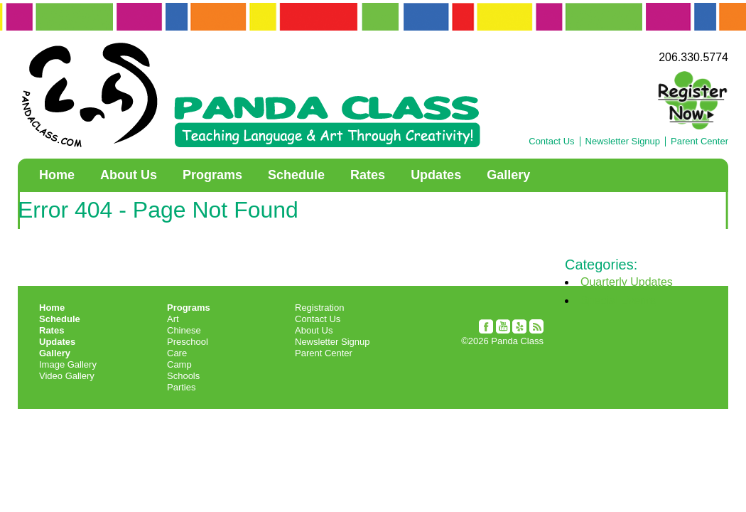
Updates (436, 175)
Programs (212, 175)
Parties (181, 387)
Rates (367, 175)
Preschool (187, 341)
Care (177, 353)
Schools (183, 375)
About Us (128, 175)
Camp (179, 364)
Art (173, 319)
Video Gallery (66, 375)
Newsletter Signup (623, 141)
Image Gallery (68, 364)
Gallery (508, 175)
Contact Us (551, 141)
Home (57, 175)
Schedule (296, 175)
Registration (319, 307)
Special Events (618, 300)
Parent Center (699, 141)
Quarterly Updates (626, 282)
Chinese (184, 330)
